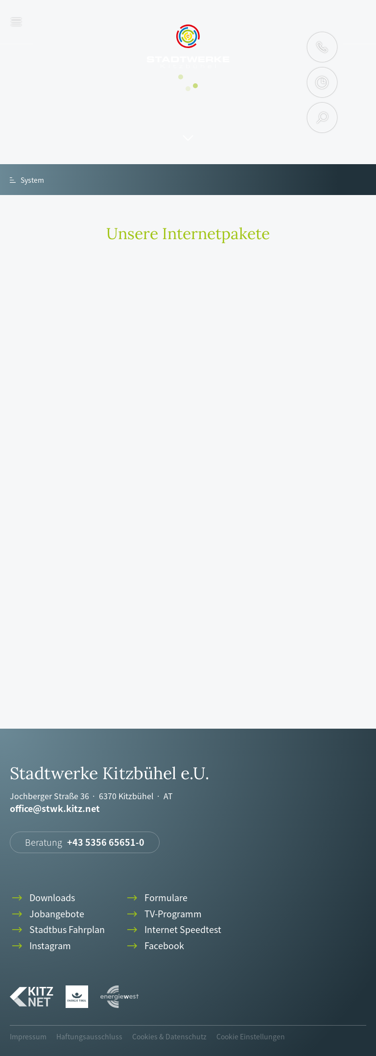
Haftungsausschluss (89, 1036)
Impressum (28, 1036)
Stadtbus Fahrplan (57, 929)
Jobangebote (47, 914)
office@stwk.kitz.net (55, 808)
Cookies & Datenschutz (169, 1036)
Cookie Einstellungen (250, 1036)
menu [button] (16, 22)
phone (322, 47)
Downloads (42, 898)
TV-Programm (163, 914)
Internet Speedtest (173, 929)
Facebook (154, 946)
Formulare (156, 898)
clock (322, 82)
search (322, 117)
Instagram (40, 946)
